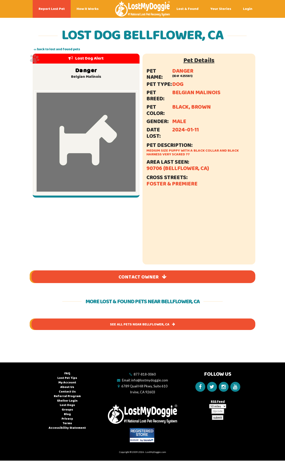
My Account (67, 382)
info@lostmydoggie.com (149, 380)
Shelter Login (67, 400)
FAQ (67, 373)
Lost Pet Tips (67, 378)
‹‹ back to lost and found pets (57, 49)
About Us (67, 387)
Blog (67, 414)
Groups (67, 409)
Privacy (67, 418)
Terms (67, 423)
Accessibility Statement (67, 427)
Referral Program (67, 396)
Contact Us (67, 391)
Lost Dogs (67, 405)
